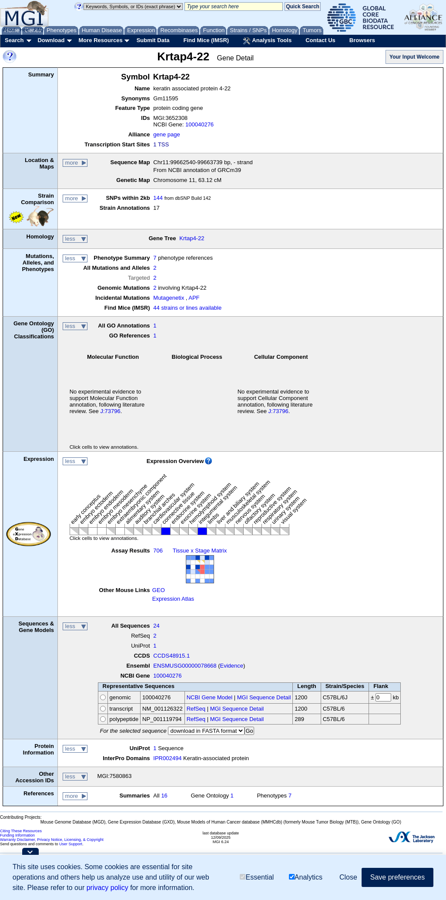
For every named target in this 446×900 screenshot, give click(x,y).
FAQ (39, 29)
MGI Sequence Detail (264, 697)
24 (156, 625)
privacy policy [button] (107, 887)
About (9, 29)
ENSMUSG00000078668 (184, 665)
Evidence (231, 665)
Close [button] (348, 877)
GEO (158, 590)
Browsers (362, 40)
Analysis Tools (267, 41)
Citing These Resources (21, 831)
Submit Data (153, 40)
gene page (166, 134)
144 (158, 198)
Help (25, 29)
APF (193, 297)
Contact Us (320, 40)
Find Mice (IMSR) (206, 40)
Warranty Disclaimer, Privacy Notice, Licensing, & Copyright (52, 839)
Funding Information (17, 835)
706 (158, 550)
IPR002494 (167, 758)
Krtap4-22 (191, 238)
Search (14, 40)
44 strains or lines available (187, 307)
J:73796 (110, 411)
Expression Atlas (173, 599)
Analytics (305, 877)
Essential (257, 877)
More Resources (100, 40)
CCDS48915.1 (171, 655)
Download (50, 40)
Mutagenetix (168, 297)
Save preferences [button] (397, 877)
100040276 (199, 124)
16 (164, 795)
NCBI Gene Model (210, 697)
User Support (70, 844)
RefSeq (196, 708)
